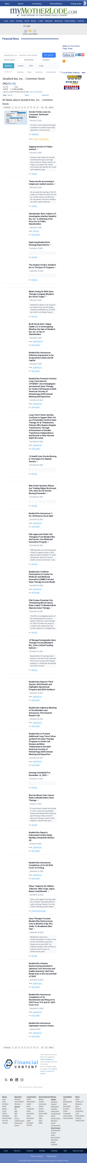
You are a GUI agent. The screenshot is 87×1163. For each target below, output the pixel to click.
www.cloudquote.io (46, 1059)
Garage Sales (67, 1116)
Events (29, 1099)
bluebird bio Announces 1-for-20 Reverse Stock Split (41, 514)
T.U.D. (77, 1113)
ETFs (31, 66)
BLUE (11, 83)
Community (36, 3)
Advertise (54, 1151)
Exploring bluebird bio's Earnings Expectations (40, 243)
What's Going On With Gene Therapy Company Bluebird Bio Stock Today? (41, 294)
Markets (8, 66)
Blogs (28, 1106)
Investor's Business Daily (38, 911)
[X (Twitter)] (6, 1080)
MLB (15, 1111)
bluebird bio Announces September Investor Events (41, 1024)
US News (19, 21)
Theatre (41, 1101)
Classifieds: (67, 1097)
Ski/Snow (17, 1104)
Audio (77, 1099)
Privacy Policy (51, 1156)
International (51, 72)
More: (77, 1097)
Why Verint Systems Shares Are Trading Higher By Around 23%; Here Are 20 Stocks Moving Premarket (42, 490)
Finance (53, 1133)
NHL (15, 1116)
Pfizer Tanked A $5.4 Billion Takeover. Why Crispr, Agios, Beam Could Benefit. (42, 888)
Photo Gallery (79, 1116)
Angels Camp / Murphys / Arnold (55, 1120)
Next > (51, 107)
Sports (20, 3)
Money (33, 21)
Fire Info (29, 1125)
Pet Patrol (30, 1123)
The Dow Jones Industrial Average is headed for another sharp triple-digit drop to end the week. (42, 127)
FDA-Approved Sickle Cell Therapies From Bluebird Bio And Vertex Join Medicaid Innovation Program (42, 538)
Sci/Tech (5, 1120)
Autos (65, 1104)
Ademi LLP (36, 231)
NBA (15, 1114)
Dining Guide (76, 3)
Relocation (54, 1140)
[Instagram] (22, 1080)
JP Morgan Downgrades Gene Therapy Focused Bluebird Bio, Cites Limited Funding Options (42, 644)
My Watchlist (29, 60)
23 (46, 107)
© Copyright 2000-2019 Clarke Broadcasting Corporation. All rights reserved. (44, 1160)
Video (77, 1106)
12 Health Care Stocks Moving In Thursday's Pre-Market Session (42, 459)
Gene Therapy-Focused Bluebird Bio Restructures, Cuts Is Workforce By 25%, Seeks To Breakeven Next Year (41, 923)
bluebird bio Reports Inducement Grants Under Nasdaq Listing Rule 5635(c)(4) (41, 836)
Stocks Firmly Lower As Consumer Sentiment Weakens (40, 114)
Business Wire (36, 234)
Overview (20, 72)
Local (6, 21)
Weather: (18, 1097)
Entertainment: (45, 1097)
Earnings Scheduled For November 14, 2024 (40, 774)
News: (4, 1097)
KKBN (40, 1123)
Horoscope (42, 1104)
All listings (54, 1102)
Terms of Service (37, 1156)
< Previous (7, 107)
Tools (41, 66)
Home (6, 1151)
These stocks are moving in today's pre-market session (42, 182)
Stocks (20, 66)
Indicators (46, 60)
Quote (10, 95)
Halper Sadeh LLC (37, 341)
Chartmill (34, 173)
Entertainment (56, 3)
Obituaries (58, 21)
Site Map (42, 1151)
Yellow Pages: (80, 1120)
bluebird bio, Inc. (37, 367)
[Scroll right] (84, 3)
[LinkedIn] (16, 1080)
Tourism (80, 21)
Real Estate (67, 1106)
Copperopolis (55, 1125)
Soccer (16, 1118)
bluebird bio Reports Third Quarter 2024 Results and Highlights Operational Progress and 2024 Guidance (42, 686)
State (12, 21)
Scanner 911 (79, 1101)
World (27, 21)
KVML (40, 1118)
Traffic (40, 21)
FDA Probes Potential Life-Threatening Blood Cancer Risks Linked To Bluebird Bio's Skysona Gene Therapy (42, 604)
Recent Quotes (9, 60)
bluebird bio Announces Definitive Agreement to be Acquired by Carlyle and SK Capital (41, 357)
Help (65, 1151)
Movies (41, 1099)
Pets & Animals (68, 1118)
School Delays (70, 21)
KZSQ (40, 1120)
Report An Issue (78, 1151)
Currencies (39, 72)
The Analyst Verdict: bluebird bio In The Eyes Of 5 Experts (42, 266)
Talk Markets (35, 134)
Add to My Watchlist (36, 92)
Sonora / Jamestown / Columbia (55, 1106)
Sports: (17, 1106)
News (7, 3)
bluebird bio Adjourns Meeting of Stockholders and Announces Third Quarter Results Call (42, 712)
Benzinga (34, 257)
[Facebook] (11, 1080)
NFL (15, 1109)
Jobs (64, 1099)
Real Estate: (56, 1128)
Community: (31, 1097)
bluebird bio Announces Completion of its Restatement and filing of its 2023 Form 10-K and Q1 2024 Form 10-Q (42, 999)
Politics (4, 1113)
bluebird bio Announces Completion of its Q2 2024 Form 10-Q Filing (41, 865)
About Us (17, 1151)
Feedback (29, 1151)
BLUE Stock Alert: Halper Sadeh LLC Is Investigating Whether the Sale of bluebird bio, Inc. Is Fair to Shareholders (42, 329)
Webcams (49, 21)
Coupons (78, 1118)
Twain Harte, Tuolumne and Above (55, 1113)
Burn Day (17, 1099)
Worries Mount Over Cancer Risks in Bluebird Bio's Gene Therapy (41, 798)
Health (29, 1104)
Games (41, 1106)
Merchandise (67, 1101)
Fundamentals (55, 1130)
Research (45, 95)
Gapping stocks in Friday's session (40, 148)
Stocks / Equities (43, 139)
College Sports (19, 1121)
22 (42, 107)
